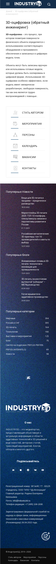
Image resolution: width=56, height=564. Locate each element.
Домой (9, 11)
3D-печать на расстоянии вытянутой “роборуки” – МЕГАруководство (34, 282)
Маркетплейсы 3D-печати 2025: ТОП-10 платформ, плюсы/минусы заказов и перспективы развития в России (34, 219)
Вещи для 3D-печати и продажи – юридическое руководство (34, 201)
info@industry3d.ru (21, 501)
